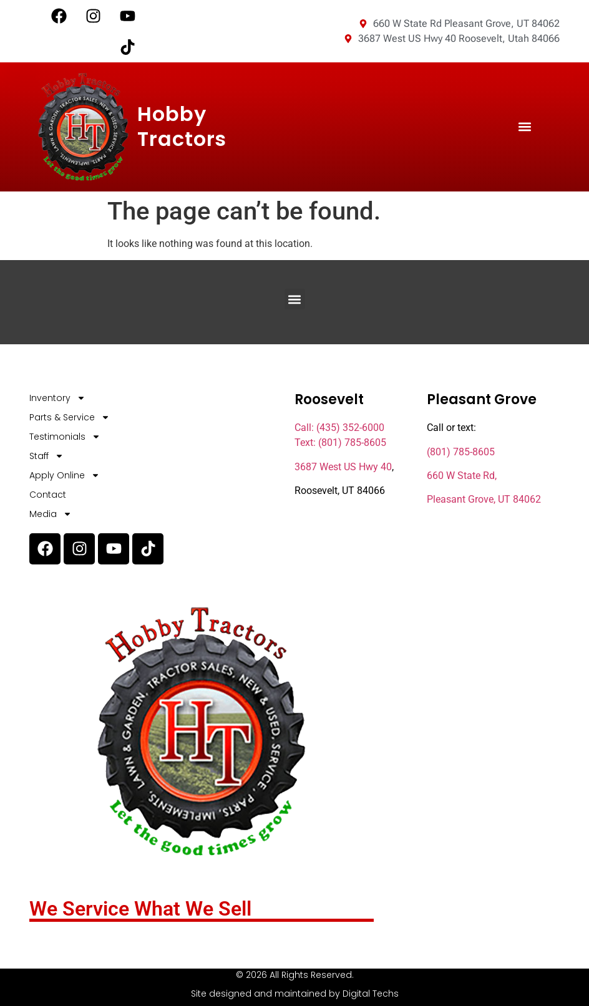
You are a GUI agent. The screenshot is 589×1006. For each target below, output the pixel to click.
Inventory (57, 398)
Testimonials (64, 436)
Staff (46, 456)
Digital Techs (371, 993)
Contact (47, 494)
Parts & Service (69, 417)
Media (50, 514)
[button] (525, 127)
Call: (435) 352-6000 (339, 427)
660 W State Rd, (462, 475)
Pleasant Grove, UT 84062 (484, 499)
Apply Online (64, 475)
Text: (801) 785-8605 (340, 442)
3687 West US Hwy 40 (343, 467)
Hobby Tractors (181, 126)
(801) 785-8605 (461, 452)
